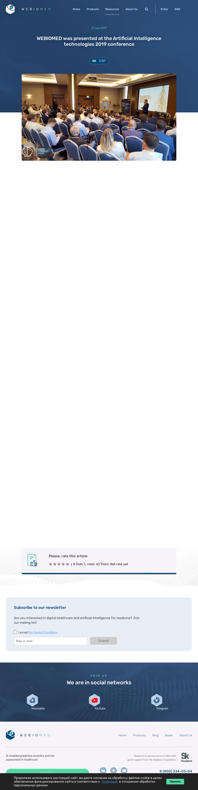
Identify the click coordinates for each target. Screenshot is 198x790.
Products (93, 9)
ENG (177, 9)
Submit (103, 642)
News (168, 740)
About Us (131, 9)
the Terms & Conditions (43, 633)
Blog (154, 740)
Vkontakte (37, 713)
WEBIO (39, 10)
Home (76, 9)
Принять (175, 781)
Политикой (109, 781)
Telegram (161, 713)
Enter (164, 9)
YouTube (99, 713)
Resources (112, 9)
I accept (37, 633)
